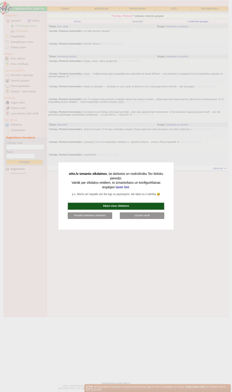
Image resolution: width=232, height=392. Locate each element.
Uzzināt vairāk (142, 215)
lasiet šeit (122, 187)
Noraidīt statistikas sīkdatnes (90, 215)
